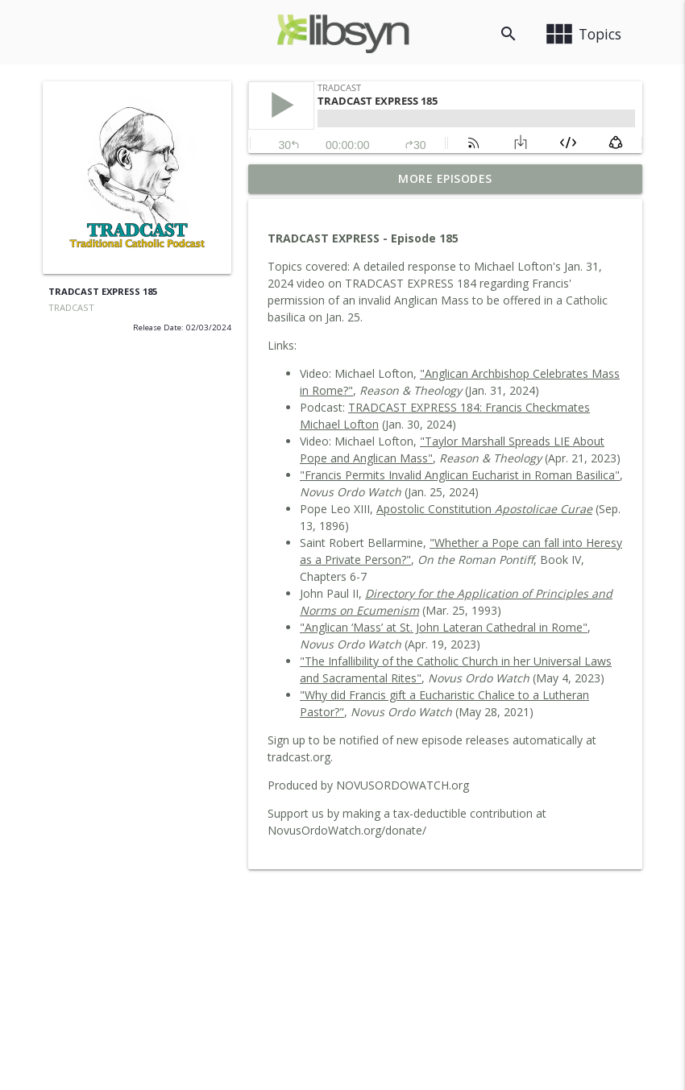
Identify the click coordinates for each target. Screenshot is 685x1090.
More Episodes (445, 178)
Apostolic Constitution (484, 508)
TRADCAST (71, 307)
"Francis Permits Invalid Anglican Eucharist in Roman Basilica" (460, 475)
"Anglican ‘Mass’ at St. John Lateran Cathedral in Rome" (443, 627)
